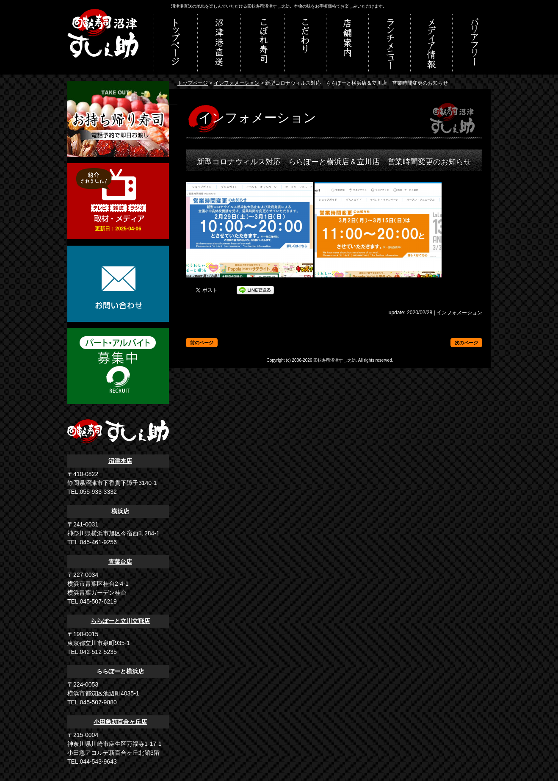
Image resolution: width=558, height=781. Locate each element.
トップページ (192, 83)
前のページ (201, 342)
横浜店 (120, 511)
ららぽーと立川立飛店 (120, 621)
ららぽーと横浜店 (120, 671)
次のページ (466, 342)
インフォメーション (237, 83)
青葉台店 (120, 561)
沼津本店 (120, 460)
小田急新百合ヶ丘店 (120, 721)
